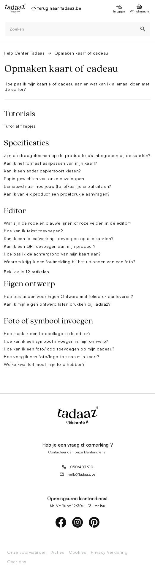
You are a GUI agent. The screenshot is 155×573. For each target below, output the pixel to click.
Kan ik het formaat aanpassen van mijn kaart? (50, 163)
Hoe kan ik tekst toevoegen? (33, 230)
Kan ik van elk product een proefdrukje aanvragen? (56, 193)
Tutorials (20, 114)
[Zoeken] (70, 29)
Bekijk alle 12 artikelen (26, 271)
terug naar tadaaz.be (59, 8)
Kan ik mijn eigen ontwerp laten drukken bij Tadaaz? (57, 304)
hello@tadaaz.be (77, 474)
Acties (57, 552)
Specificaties (26, 143)
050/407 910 (78, 466)
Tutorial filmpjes (20, 125)
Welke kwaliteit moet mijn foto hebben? (44, 364)
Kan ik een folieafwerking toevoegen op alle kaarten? (58, 238)
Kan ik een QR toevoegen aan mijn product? (49, 246)
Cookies (77, 552)
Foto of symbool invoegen (48, 321)
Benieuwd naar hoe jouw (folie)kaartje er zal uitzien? (57, 186)
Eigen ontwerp (29, 284)
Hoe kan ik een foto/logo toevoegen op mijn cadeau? (59, 348)
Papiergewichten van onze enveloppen (44, 178)
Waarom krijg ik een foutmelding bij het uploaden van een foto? (69, 261)
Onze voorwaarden (27, 552)
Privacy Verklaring (109, 552)
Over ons (16, 561)
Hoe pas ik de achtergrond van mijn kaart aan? (52, 253)
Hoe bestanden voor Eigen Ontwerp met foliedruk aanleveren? (68, 296)
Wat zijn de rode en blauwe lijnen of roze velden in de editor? (67, 223)
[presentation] (14, 8)
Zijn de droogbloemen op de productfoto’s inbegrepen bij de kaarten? (77, 155)
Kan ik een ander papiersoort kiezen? (42, 170)
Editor (15, 211)
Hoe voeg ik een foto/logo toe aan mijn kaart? (51, 356)
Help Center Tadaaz (24, 52)
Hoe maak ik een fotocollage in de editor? (47, 333)
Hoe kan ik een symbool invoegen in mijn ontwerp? (56, 341)
